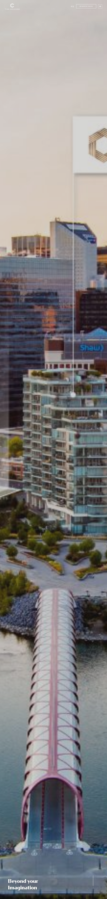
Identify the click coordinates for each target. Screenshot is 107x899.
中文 (72, 6)
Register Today (86, 6)
